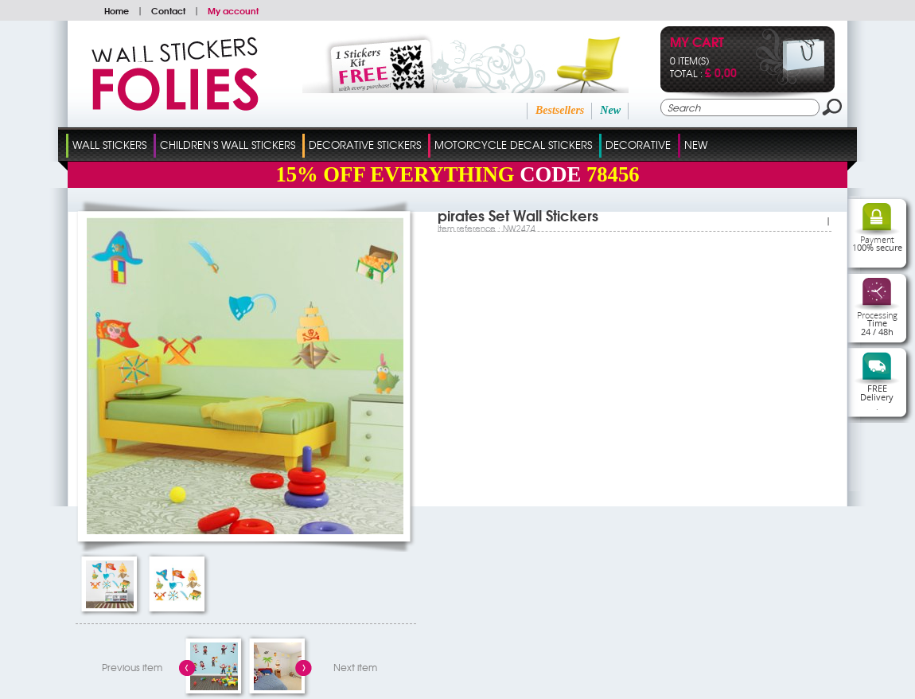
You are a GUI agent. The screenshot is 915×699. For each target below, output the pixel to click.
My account (233, 10)
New (610, 110)
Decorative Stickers (365, 144)
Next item (355, 667)
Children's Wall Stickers (227, 144)
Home (116, 10)
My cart (697, 43)
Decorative (638, 144)
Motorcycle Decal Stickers (513, 144)
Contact (168, 10)
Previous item (132, 667)
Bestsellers (559, 110)
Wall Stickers (109, 144)
